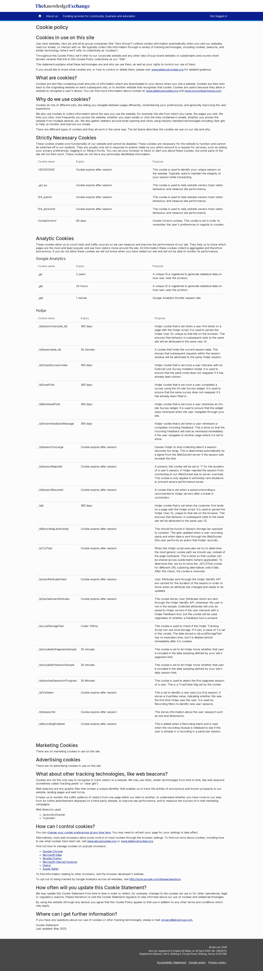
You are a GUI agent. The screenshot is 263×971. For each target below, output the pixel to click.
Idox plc (216, 947)
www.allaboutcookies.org (167, 69)
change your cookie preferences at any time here (79, 832)
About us (52, 16)
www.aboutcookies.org (101, 841)
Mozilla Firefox (52, 858)
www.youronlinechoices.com (203, 90)
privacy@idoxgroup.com (176, 920)
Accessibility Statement (171, 962)
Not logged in (218, 16)
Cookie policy (197, 962)
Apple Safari (51, 868)
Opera (46, 865)
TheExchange (62, 6)
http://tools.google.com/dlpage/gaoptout (154, 879)
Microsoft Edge (52, 855)
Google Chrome (53, 851)
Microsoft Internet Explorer (60, 862)
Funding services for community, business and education (99, 16)
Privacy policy (217, 962)
